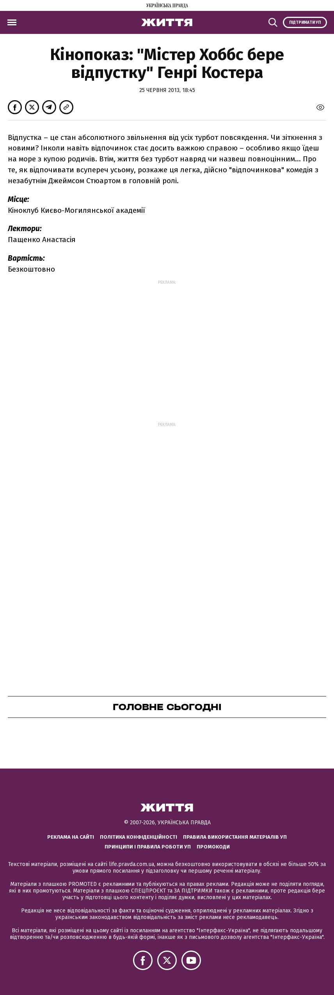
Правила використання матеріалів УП (235, 837)
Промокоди (213, 847)
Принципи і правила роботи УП (148, 847)
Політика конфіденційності (138, 837)
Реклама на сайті (70, 837)
